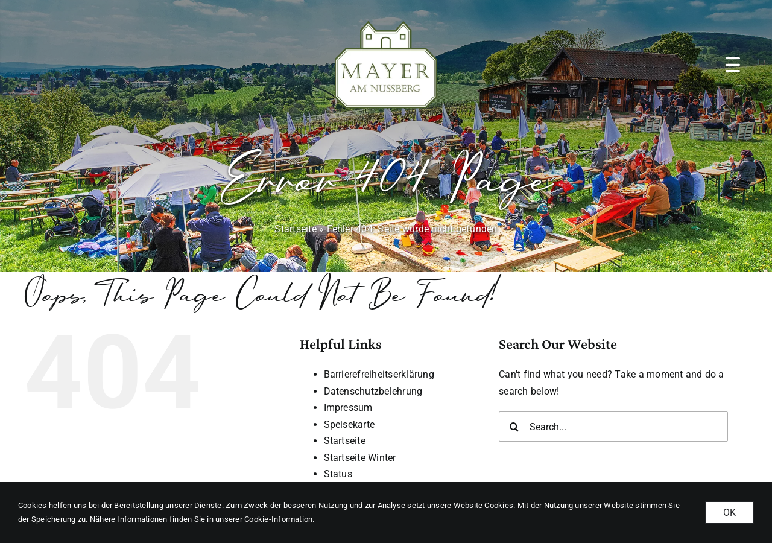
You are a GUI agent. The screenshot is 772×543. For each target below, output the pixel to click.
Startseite (295, 229)
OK (729, 512)
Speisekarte (349, 424)
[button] (733, 64)
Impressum (348, 407)
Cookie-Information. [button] (279, 519)
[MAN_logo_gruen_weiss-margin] (386, 18)
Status (338, 474)
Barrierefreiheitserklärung (379, 374)
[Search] (514, 426)
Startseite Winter (360, 457)
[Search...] (613, 426)
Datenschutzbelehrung (373, 391)
